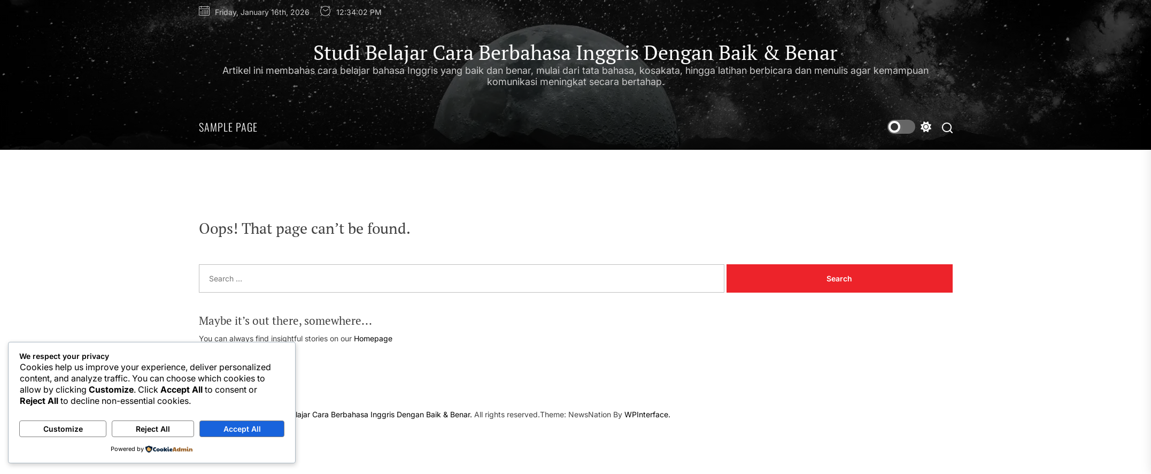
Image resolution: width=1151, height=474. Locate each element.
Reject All (153, 428)
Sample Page (228, 127)
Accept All (242, 428)
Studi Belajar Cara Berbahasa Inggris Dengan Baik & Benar (575, 53)
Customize (63, 428)
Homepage (373, 338)
